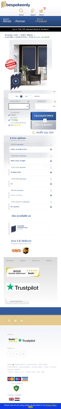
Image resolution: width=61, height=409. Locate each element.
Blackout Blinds (24, 367)
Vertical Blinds (12, 367)
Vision (46, 367)
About (16, 372)
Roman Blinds (32, 364)
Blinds (9, 364)
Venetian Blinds (37, 367)
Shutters (17, 369)
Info (38, 372)
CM (26, 96)
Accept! (30, 407)
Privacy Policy (31, 372)
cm (27, 106)
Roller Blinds (42, 364)
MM (17, 96)
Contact (10, 372)
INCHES (37, 96)
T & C (22, 372)
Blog (42, 372)
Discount (10, 369)
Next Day (53, 367)
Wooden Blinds (20, 364)
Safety (48, 260)
